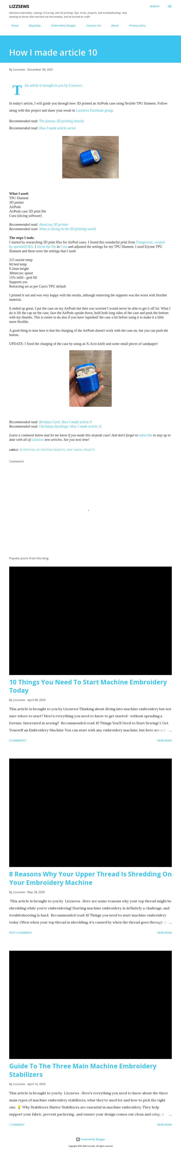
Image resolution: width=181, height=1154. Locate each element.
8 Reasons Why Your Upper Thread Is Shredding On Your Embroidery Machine (90, 878)
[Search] (154, 6)
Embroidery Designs (61, 25)
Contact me (91, 25)
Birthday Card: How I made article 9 (65, 422)
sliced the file (46, 246)
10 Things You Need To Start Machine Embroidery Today (88, 686)
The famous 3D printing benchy (61, 121)
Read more (164, 740)
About (113, 25)
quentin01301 (23, 246)
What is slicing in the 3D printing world (67, 229)
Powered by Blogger (90, 1139)
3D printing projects (50, 449)
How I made (74, 449)
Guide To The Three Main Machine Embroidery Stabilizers (82, 1070)
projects (89, 449)
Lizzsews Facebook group (94, 110)
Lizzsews (19, 6)
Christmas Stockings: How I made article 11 (70, 426)
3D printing (27, 449)
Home (12, 25)
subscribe (145, 435)
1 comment (17, 1124)
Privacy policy (135, 25)
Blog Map (33, 25)
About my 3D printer (53, 224)
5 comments (17, 740)
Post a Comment (20, 932)
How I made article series (57, 128)
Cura (63, 246)
